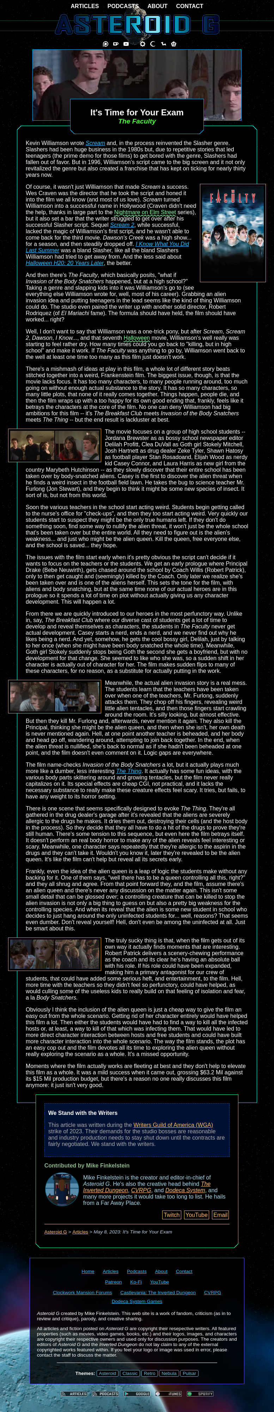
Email (220, 1215)
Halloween (137, 338)
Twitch (171, 1215)
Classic (130, 1373)
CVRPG (141, 1190)
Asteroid (107, 1373)
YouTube (196, 1215)
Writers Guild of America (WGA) (173, 1125)
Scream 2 (122, 225)
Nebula (169, 1373)
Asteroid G (55, 1232)
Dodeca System (185, 1190)
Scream (95, 143)
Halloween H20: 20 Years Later (65, 263)
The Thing (128, 771)
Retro (150, 1373)
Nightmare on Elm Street (145, 212)
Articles (80, 1232)
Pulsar (189, 1373)
